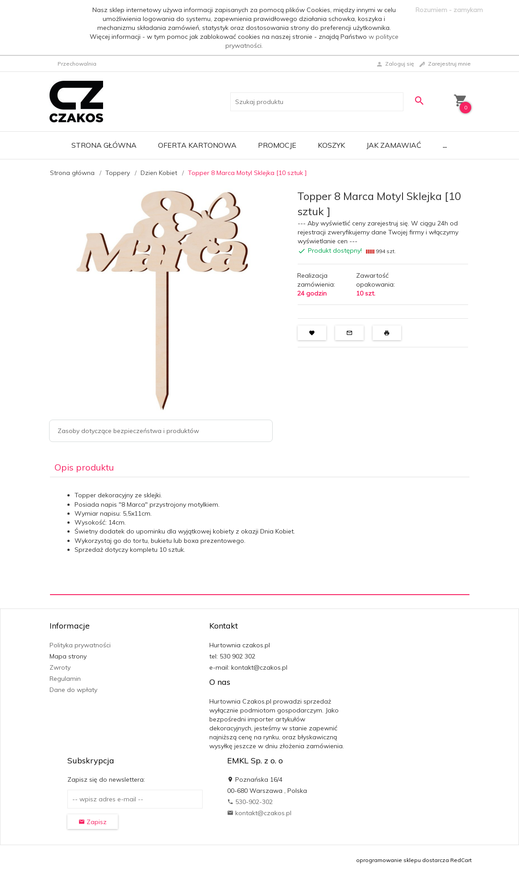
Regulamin (65, 679)
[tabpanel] (259, 536)
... (445, 145)
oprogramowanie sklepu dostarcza (402, 860)
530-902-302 (250, 802)
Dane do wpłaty (73, 690)
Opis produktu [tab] (84, 467)
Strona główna (104, 145)
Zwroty (60, 667)
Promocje (277, 145)
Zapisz (93, 822)
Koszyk (331, 145)
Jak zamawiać (393, 145)
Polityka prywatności (80, 645)
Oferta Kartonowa (197, 145)
